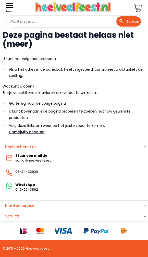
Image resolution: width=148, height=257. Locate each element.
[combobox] (74, 21)
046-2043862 (26, 189)
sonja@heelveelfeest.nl (34, 160)
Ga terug (17, 103)
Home (14, 131)
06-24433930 (26, 171)
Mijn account (33, 131)
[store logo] (73, 7)
